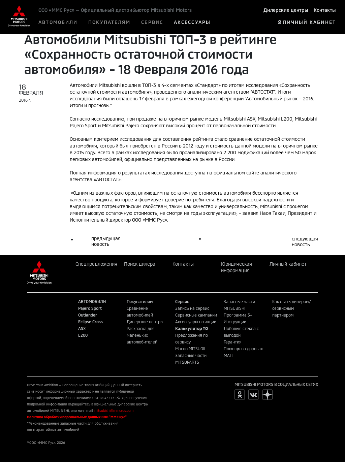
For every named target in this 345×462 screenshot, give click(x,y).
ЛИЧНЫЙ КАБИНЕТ (309, 22)
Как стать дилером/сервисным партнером (291, 308)
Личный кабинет (288, 264)
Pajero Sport (90, 308)
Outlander (87, 314)
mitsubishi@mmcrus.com (113, 410)
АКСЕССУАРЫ (192, 22)
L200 (83, 335)
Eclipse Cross (90, 321)
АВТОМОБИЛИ (57, 22)
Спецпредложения (96, 264)
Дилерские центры (285, 10)
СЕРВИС (152, 22)
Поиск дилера (139, 264)
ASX (82, 328)
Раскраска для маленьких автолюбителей (142, 335)
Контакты (325, 10)
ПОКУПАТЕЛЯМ (109, 22)
